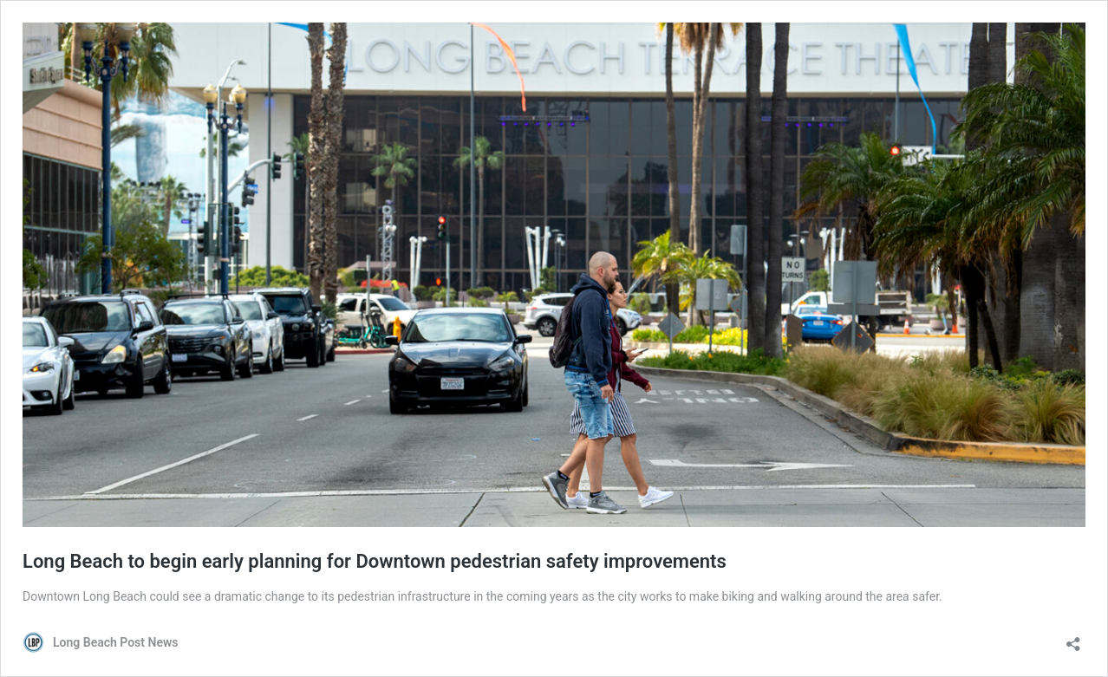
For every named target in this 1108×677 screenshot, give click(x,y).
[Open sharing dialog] (1073, 638)
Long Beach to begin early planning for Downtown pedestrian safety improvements (375, 561)
